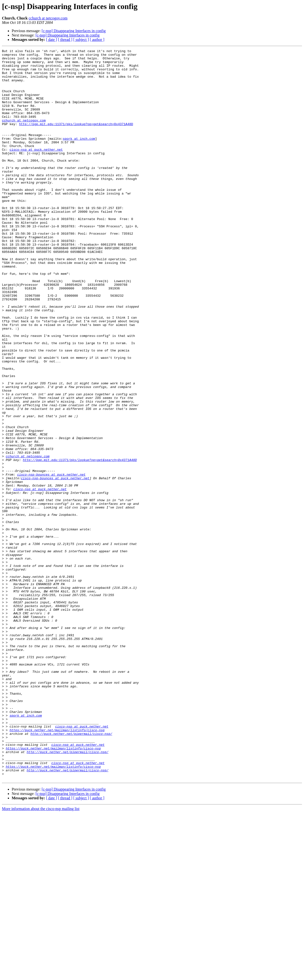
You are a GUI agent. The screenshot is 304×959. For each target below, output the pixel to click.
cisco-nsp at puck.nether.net (36, 170)
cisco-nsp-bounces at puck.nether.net (51, 560)
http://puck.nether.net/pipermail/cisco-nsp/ (71, 871)
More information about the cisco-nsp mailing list (40, 955)
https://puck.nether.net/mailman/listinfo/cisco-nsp (57, 866)
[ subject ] (81, 39)
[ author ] (97, 39)
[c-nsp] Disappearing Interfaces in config (74, 31)
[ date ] (51, 39)
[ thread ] (65, 39)
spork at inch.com (79, 157)
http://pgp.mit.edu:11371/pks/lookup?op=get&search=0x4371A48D (76, 139)
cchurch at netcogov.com (48, 18)
